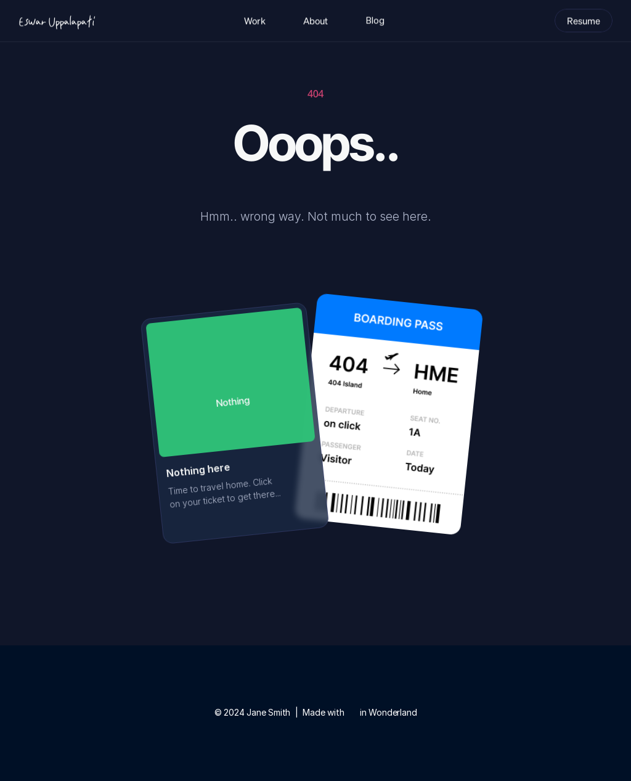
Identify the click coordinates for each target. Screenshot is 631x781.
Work (255, 20)
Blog (375, 19)
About (315, 20)
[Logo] (56, 19)
